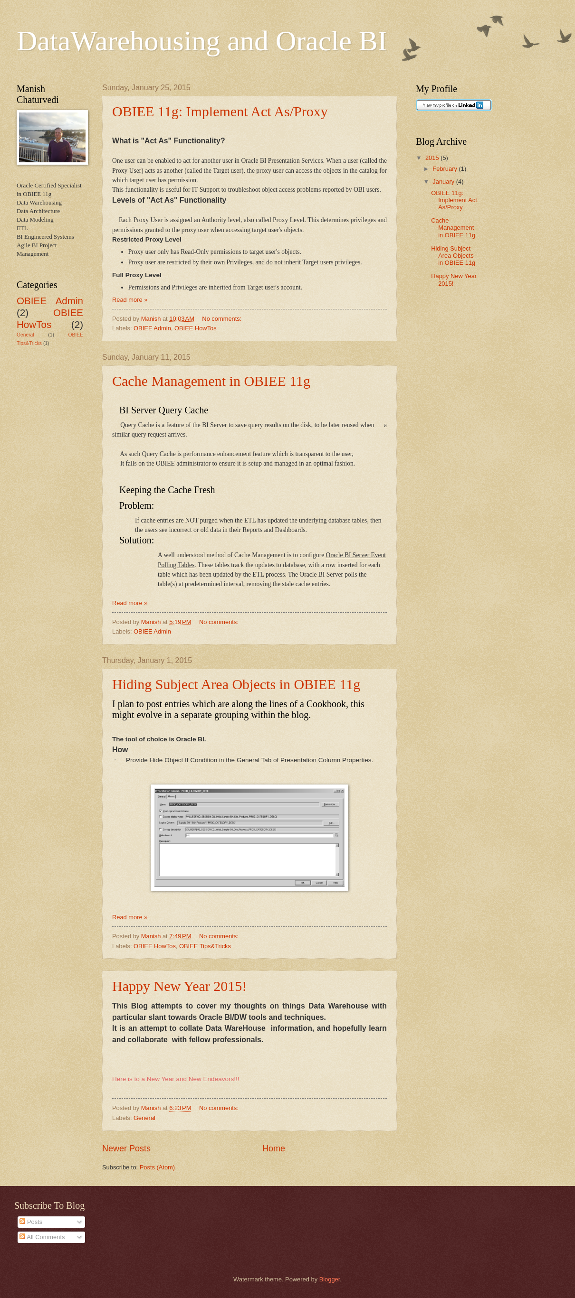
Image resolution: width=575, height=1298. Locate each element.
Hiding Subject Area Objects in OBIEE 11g (236, 684)
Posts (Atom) (157, 1167)
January (444, 181)
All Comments (42, 1237)
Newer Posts (126, 1148)
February (445, 168)
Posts (30, 1221)
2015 (433, 157)
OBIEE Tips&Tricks (205, 946)
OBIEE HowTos (195, 328)
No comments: (222, 318)
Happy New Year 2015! (179, 986)
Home (273, 1148)
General (144, 1117)
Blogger (329, 1279)
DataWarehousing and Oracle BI (202, 40)
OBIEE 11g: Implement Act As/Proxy (220, 111)
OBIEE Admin (152, 328)
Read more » (129, 299)
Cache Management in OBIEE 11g (211, 381)
